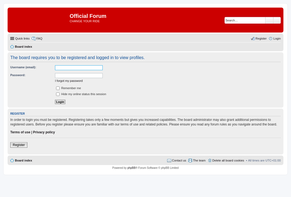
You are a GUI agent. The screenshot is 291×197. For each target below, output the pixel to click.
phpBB (131, 167)
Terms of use (20, 132)
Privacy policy (44, 132)
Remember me (68, 88)
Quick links (22, 38)
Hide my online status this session (81, 94)
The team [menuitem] (199, 160)
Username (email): (23, 67)
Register (19, 145)
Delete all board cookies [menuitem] (228, 160)
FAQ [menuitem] (39, 38)
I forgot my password (69, 80)
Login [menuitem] (277, 38)
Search (269, 20)
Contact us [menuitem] (179, 160)
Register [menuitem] (261, 38)
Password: (17, 75)
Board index (23, 160)
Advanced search (277, 20)
